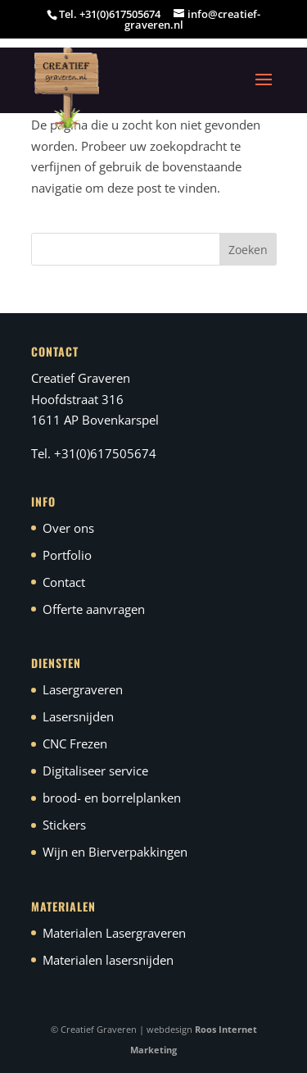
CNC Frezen (75, 743)
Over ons (68, 528)
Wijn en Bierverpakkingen (115, 851)
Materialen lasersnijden (108, 960)
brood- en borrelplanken (112, 797)
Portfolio (67, 555)
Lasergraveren (83, 689)
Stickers (64, 824)
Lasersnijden (78, 716)
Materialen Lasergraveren (114, 933)
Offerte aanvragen (94, 609)
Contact (64, 582)
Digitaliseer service (95, 770)
